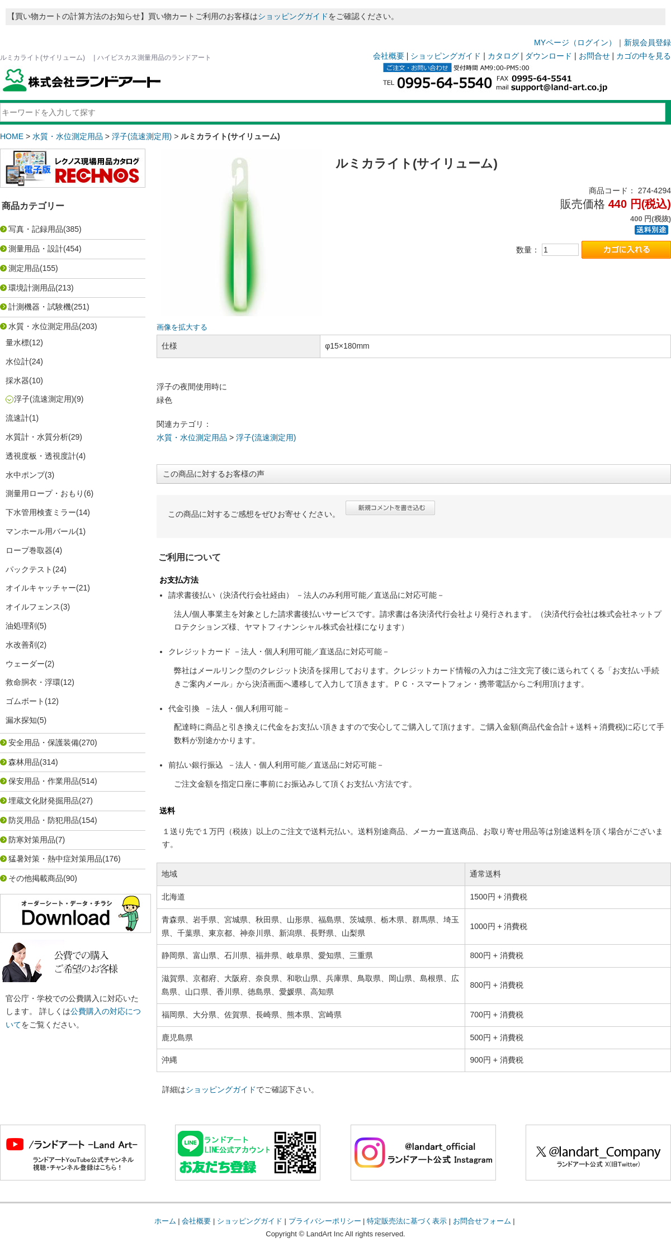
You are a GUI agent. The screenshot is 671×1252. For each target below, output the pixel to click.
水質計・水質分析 (37, 436)
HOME (11, 136)
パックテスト (29, 569)
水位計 (17, 361)
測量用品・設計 (35, 248)
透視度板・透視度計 (41, 455)
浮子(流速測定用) (142, 136)
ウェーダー (25, 663)
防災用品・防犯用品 (43, 820)
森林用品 (24, 762)
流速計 (17, 417)
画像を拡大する (182, 327)
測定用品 (24, 268)
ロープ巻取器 (29, 550)
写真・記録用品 (35, 229)
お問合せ (594, 55)
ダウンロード (548, 55)
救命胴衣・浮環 (33, 682)
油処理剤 (21, 625)
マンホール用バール (41, 531)
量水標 (17, 342)
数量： (528, 249)
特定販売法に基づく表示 (407, 1221)
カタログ (503, 55)
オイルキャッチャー (41, 587)
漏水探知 (21, 720)
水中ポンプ (25, 474)
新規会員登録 (647, 42)
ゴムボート (25, 701)
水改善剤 (21, 644)
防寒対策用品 (31, 839)
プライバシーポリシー (325, 1221)
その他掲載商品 (35, 878)
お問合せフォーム (482, 1221)
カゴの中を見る (643, 55)
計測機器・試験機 (39, 306)
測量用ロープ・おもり (45, 493)
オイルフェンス (33, 606)
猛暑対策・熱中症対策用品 (55, 858)
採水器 (17, 380)
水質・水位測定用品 (67, 136)
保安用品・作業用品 (43, 781)
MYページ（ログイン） (575, 42)
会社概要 (388, 55)
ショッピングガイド (293, 16)
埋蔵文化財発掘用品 (43, 800)
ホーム (165, 1221)
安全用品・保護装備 (43, 742)
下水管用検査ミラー (41, 512)
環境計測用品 (31, 287)
